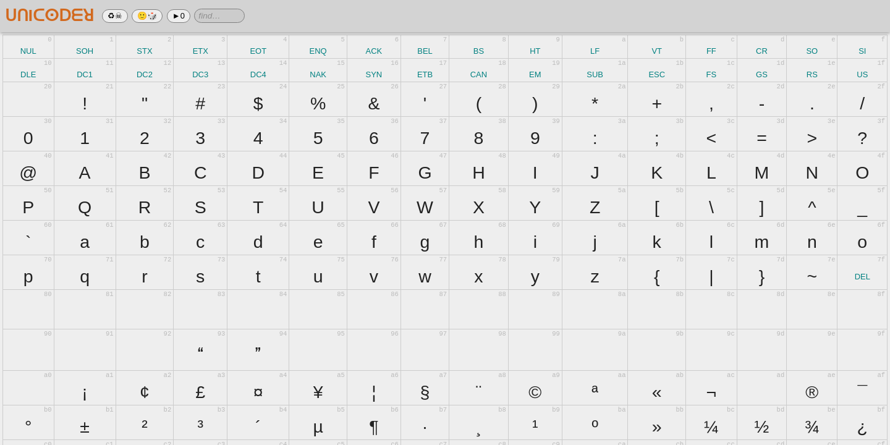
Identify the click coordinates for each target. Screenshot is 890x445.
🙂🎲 (147, 15)
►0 (178, 15)
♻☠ (115, 15)
